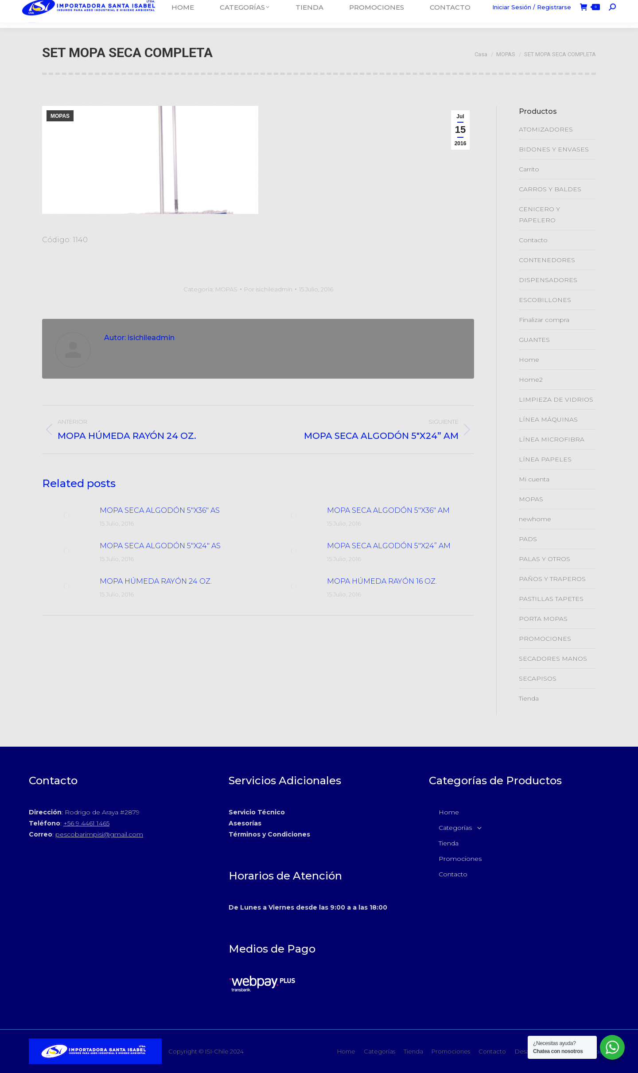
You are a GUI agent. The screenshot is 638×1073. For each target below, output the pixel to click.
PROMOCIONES (545, 639)
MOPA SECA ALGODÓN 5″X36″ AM (388, 510)
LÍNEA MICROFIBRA (551, 439)
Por (268, 289)
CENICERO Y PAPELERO (539, 214)
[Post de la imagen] (66, 515)
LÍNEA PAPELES (545, 459)
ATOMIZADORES (546, 129)
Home (529, 360)
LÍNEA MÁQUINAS (548, 419)
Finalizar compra (544, 320)
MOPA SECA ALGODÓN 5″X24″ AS (160, 546)
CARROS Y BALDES (550, 189)
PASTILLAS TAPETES (551, 599)
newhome (535, 519)
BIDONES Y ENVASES (554, 149)
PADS (528, 539)
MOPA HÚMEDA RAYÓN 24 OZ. (156, 581)
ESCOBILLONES (545, 300)
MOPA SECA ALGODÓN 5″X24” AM (389, 546)
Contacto (533, 240)
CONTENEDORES (547, 260)
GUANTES (534, 340)
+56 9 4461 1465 (86, 823)
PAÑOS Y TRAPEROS (552, 579)
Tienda (529, 698)
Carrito (529, 169)
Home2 (531, 379)
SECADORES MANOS (553, 658)
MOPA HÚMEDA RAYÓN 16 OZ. (382, 581)
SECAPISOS (537, 678)
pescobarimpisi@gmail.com (99, 834)
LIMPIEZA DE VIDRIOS (556, 399)
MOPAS (60, 116)
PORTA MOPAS (543, 619)
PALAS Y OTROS (544, 559)
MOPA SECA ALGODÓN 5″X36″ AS (160, 510)
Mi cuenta (534, 479)
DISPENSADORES (548, 280)
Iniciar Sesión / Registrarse (531, 13)
